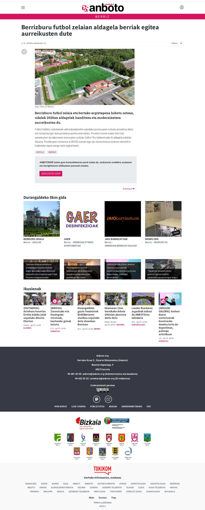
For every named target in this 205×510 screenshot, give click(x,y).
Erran (43, 487)
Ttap (113, 497)
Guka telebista (157, 487)
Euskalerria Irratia (62, 487)
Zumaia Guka (153, 491)
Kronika (34, 491)
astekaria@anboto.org (102, 378)
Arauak (113, 406)
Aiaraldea (31, 484)
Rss (149, 406)
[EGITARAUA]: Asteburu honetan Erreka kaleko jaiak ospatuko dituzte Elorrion (34, 314)
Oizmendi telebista (79, 491)
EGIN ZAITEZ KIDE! (50, 173)
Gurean (103, 497)
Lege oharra (78, 406)
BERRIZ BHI (151, 239)
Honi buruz (60, 406)
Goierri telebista (112, 487)
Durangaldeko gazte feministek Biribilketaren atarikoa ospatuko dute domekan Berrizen (89, 316)
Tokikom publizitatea (102, 502)
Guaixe (130, 487)
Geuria (81, 487)
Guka (141, 487)
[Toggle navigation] (23, 7)
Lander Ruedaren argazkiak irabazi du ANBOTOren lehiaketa (142, 313)
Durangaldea (138, 325)
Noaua (60, 491)
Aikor (44, 484)
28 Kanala (169, 491)
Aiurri (55, 484)
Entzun (174, 43)
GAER (67, 239)
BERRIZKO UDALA (33, 239)
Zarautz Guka (134, 491)
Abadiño (120, 325)
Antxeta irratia (106, 484)
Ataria (122, 484)
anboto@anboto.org (93, 374)
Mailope (48, 491)
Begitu (31, 487)
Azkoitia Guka (158, 484)
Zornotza (55, 331)
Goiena (94, 487)
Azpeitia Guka (138, 484)
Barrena (175, 484)
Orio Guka (99, 491)
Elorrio (27, 328)
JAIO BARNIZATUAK (116, 239)
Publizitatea (97, 406)
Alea (65, 484)
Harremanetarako (131, 406)
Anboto (89, 484)
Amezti (76, 484)
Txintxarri (116, 491)
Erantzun (129, 188)
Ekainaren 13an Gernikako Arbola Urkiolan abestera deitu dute (115, 313)
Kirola (40, 152)
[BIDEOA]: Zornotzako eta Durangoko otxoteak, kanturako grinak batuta (61, 316)
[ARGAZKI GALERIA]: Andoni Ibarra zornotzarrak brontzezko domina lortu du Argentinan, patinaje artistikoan (169, 321)
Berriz (102, 16)
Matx (91, 497)
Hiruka (173, 487)
